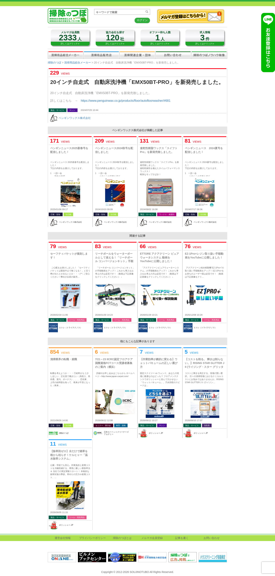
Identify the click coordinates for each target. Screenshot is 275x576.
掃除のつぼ (54, 62)
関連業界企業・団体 (137, 54)
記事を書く (181, 537)
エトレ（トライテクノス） (70, 328)
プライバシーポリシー (92, 537)
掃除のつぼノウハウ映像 (209, 54)
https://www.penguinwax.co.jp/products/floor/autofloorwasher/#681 (126, 100)
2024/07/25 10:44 (89, 110)
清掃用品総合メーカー (66, 54)
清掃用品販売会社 (101, 54)
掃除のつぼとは (122, 537)
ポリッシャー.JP (156, 433)
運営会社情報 (63, 537)
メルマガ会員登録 (152, 537)
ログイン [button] (142, 20)
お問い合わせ (173, 54)
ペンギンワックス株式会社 (75, 117)
